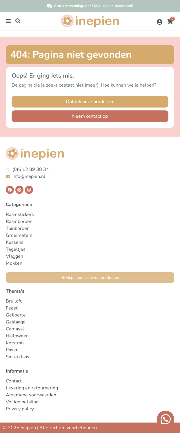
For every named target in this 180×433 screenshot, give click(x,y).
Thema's (15, 291)
